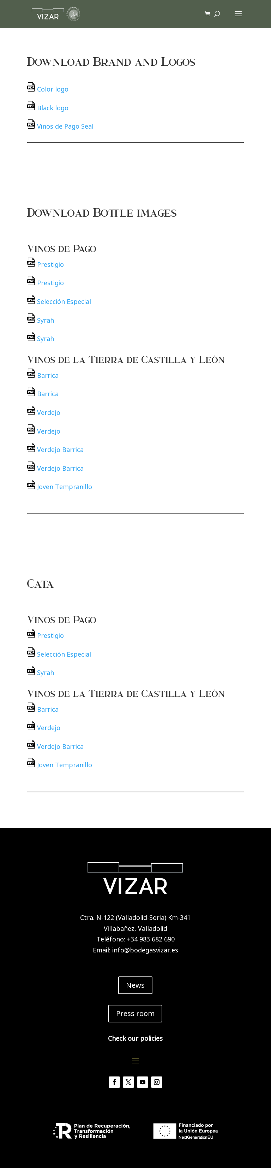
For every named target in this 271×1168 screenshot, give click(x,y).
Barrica (48, 375)
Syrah (45, 320)
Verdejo (48, 412)
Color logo (52, 89)
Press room (135, 1013)
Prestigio (50, 264)
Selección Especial (64, 301)
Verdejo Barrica (60, 449)
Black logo (52, 108)
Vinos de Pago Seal (65, 126)
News (135, 985)
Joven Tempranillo (64, 486)
